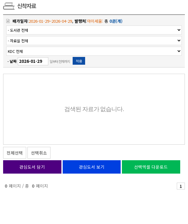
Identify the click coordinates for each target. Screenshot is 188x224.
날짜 (13, 61)
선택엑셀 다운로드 (151, 167)
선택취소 (39, 153)
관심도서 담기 (32, 167)
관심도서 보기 (91, 167)
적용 (79, 60)
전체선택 (15, 153)
